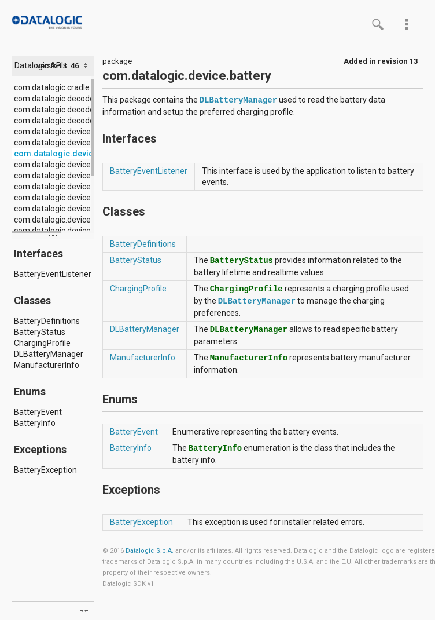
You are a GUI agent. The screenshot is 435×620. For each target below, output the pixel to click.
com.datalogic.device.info (60, 197)
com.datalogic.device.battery (70, 153)
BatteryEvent (38, 412)
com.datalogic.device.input (62, 208)
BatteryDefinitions (47, 321)
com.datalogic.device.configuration (77, 164)
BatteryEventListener (52, 274)
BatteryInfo (35, 423)
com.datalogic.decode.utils (62, 120)
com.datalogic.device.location (67, 219)
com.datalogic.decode (54, 98)
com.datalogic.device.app (60, 142)
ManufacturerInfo (46, 365)
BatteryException (45, 470)
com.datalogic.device (52, 131)
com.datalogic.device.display (66, 175)
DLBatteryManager (48, 354)
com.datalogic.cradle (52, 87)
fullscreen (84, 611)
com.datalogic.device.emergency (74, 186)
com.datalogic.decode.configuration (79, 109)
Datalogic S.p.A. (150, 551)
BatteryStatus (39, 332)
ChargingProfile (42, 343)
